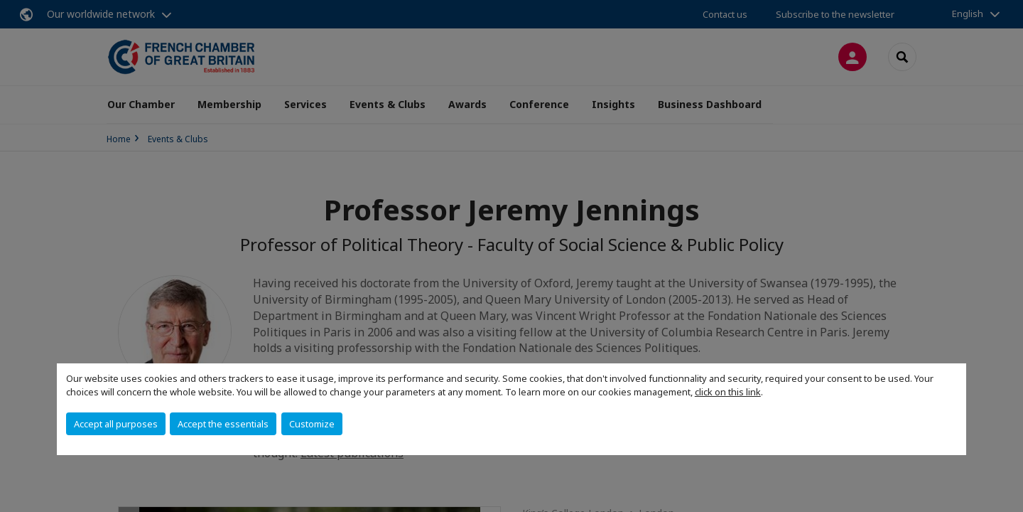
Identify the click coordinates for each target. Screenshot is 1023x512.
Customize (312, 423)
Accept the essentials (223, 423)
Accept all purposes (116, 423)
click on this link (728, 391)
